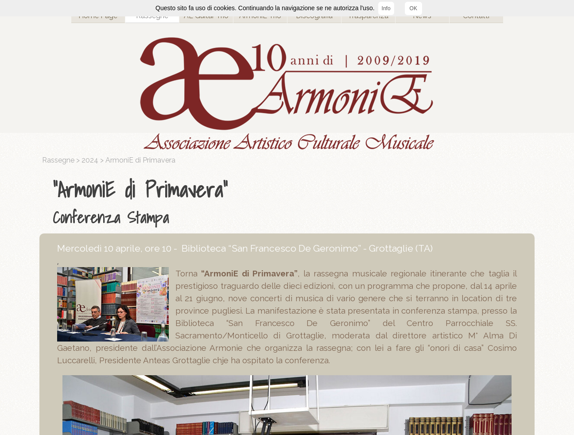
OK (413, 8)
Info (386, 8)
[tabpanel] (289, 201)
